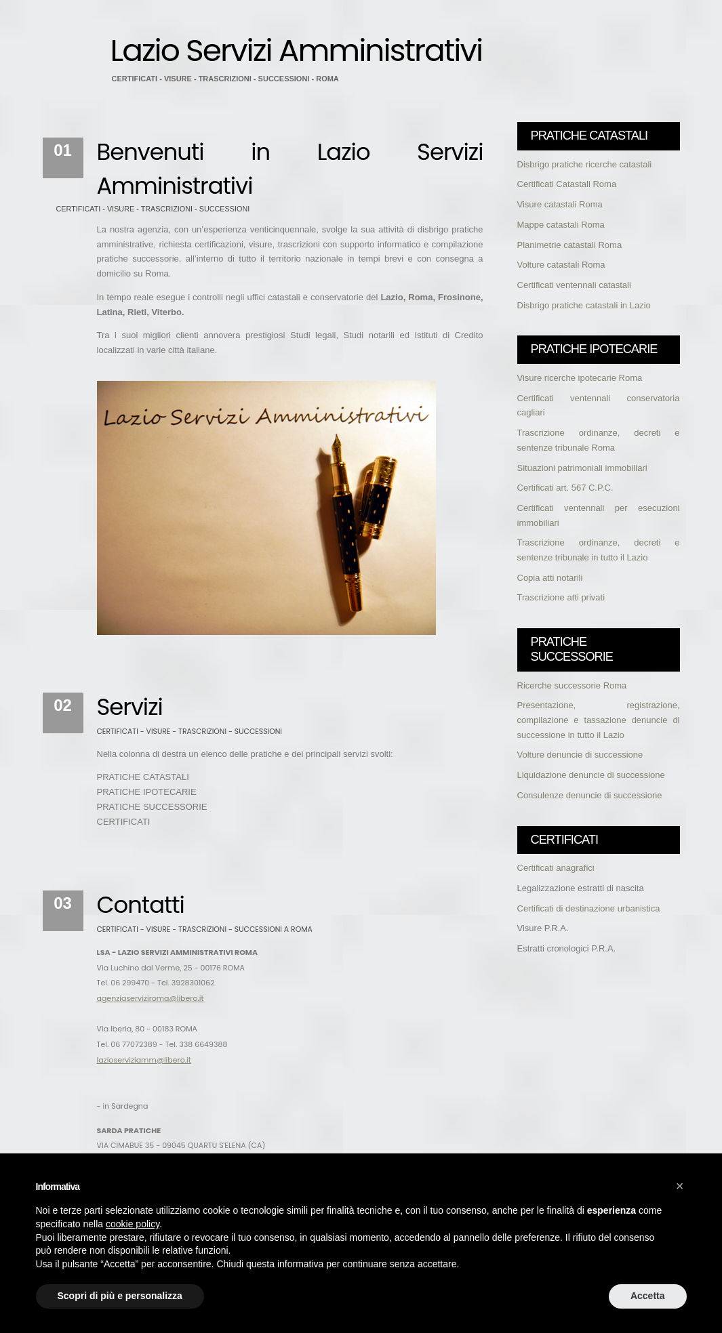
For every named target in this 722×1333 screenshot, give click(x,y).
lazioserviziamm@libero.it (144, 1059)
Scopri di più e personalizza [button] (120, 1295)
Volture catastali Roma (561, 265)
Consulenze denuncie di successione (589, 795)
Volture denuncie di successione (580, 755)
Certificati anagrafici (556, 868)
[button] (680, 1186)
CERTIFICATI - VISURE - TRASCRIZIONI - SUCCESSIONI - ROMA (225, 79)
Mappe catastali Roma (561, 225)
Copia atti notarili (550, 578)
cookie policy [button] (132, 1223)
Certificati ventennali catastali (574, 285)
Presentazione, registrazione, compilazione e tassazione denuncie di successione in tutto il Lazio (598, 719)
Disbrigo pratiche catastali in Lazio (584, 305)
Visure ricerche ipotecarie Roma (580, 378)
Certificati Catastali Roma (567, 184)
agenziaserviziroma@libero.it (150, 998)
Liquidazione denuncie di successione (591, 775)
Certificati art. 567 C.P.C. (565, 488)
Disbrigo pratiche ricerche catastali (584, 164)
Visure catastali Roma (560, 204)
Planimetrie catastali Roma (569, 245)
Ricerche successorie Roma (572, 685)
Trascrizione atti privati (561, 597)
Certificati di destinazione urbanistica (588, 908)
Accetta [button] (647, 1295)
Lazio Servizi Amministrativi (297, 50)
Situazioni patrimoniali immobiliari (582, 468)
